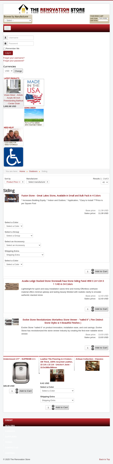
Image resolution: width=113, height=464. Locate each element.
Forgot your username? (13, 58)
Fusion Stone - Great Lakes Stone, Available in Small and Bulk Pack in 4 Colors (61, 195)
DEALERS (10, 426)
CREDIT (9, 420)
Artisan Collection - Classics (89, 359)
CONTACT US (11, 448)
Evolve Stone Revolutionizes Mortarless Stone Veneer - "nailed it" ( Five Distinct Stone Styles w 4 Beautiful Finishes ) (63, 321)
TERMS (8, 442)
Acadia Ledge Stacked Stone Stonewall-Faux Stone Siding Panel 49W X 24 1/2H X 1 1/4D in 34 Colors (63, 282)
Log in (8, 53)
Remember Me (12, 48)
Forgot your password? (13, 61)
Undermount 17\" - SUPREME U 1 (19, 359)
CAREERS (10, 431)
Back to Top (104, 459)
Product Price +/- (14, 182)
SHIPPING (10, 453)
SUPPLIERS (11, 437)
